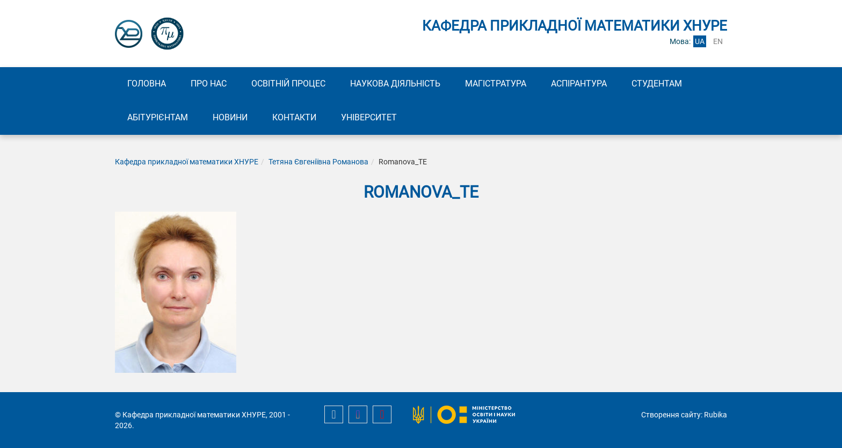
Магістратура (495, 83)
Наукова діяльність (395, 83)
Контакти (294, 117)
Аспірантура (579, 83)
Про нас (209, 83)
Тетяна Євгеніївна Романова (318, 161)
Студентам (657, 83)
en (718, 41)
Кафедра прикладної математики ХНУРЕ (186, 161)
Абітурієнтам (157, 117)
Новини (230, 117)
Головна (146, 83)
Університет (369, 117)
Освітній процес (288, 83)
